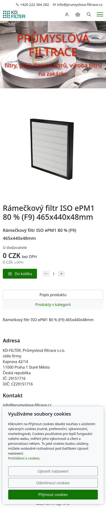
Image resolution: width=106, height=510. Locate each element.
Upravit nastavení (53, 471)
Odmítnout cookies (53, 482)
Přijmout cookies (53, 494)
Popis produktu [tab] (53, 294)
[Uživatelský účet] (66, 14)
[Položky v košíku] (77, 14)
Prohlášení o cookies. (24, 458)
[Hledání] (89, 14)
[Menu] (100, 14)
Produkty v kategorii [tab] (53, 304)
